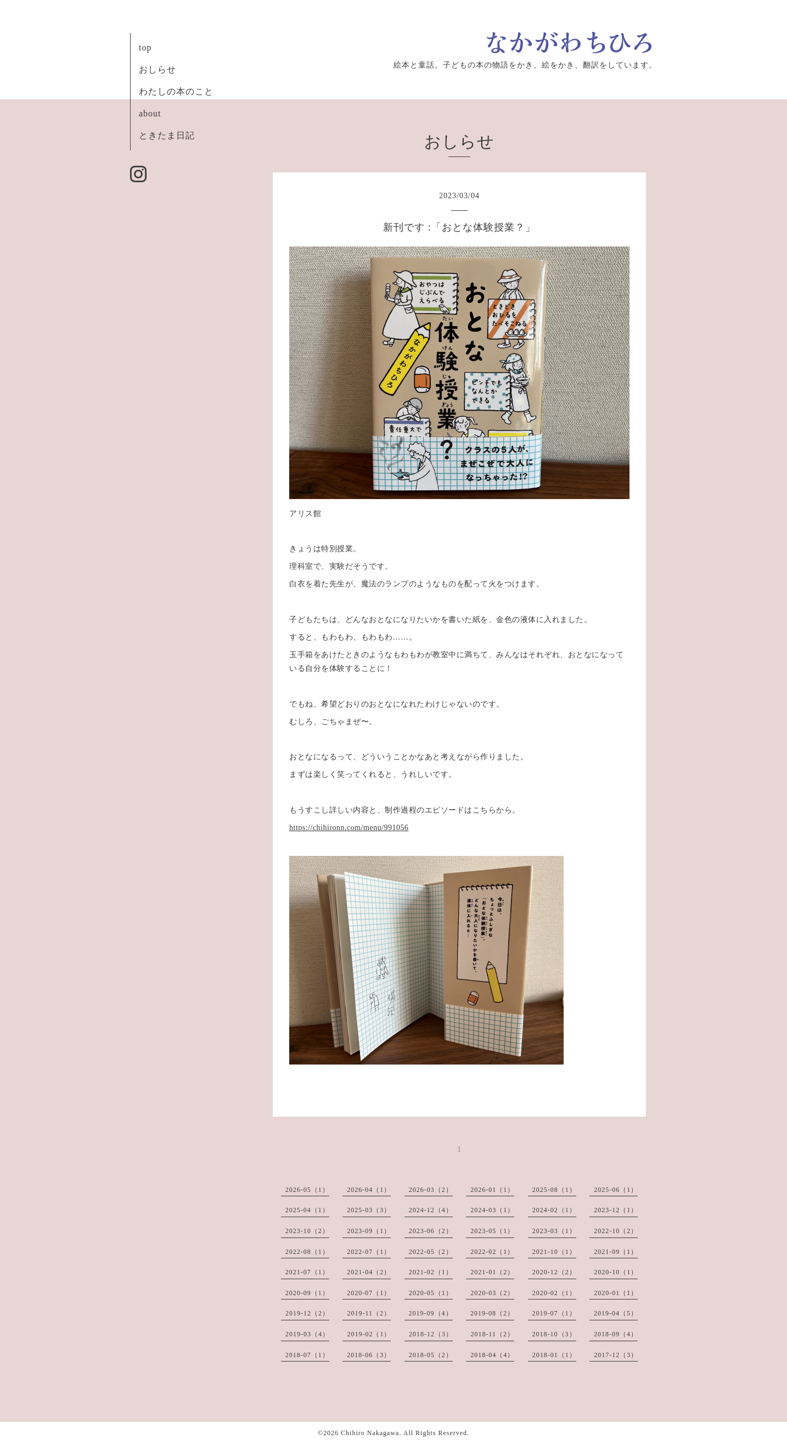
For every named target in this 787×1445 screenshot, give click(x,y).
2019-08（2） (492, 1313)
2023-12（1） (616, 1210)
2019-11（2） (369, 1313)
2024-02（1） (554, 1210)
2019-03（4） (307, 1334)
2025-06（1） (616, 1190)
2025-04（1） (307, 1210)
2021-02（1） (431, 1272)
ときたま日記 (167, 135)
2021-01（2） (492, 1272)
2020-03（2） (492, 1293)
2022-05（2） (431, 1252)
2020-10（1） (616, 1272)
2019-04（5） (616, 1313)
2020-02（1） (554, 1293)
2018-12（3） (431, 1334)
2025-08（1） (554, 1190)
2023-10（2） (307, 1231)
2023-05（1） (492, 1231)
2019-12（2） (307, 1313)
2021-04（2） (369, 1272)
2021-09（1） (616, 1252)
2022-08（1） (307, 1252)
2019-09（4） (431, 1313)
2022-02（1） (492, 1252)
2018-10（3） (554, 1334)
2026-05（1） (307, 1190)
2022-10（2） (616, 1231)
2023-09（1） (369, 1231)
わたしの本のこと (176, 91)
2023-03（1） (554, 1231)
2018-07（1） (307, 1355)
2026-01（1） (492, 1190)
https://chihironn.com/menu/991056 (349, 828)
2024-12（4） (431, 1210)
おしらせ (157, 69)
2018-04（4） (492, 1355)
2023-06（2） (431, 1231)
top (145, 47)
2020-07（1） (369, 1293)
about (150, 113)
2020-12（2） (554, 1272)
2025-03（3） (369, 1210)
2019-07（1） (554, 1313)
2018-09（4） (616, 1334)
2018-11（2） (492, 1334)
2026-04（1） (369, 1190)
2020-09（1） (307, 1293)
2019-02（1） (369, 1334)
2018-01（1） (554, 1355)
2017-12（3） (616, 1355)
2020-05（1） (431, 1293)
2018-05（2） (431, 1355)
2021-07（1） (307, 1272)
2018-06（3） (369, 1355)
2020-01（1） (616, 1293)
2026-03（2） (431, 1190)
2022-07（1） (369, 1252)
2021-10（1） (554, 1252)
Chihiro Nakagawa (370, 1433)
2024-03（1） (492, 1210)
